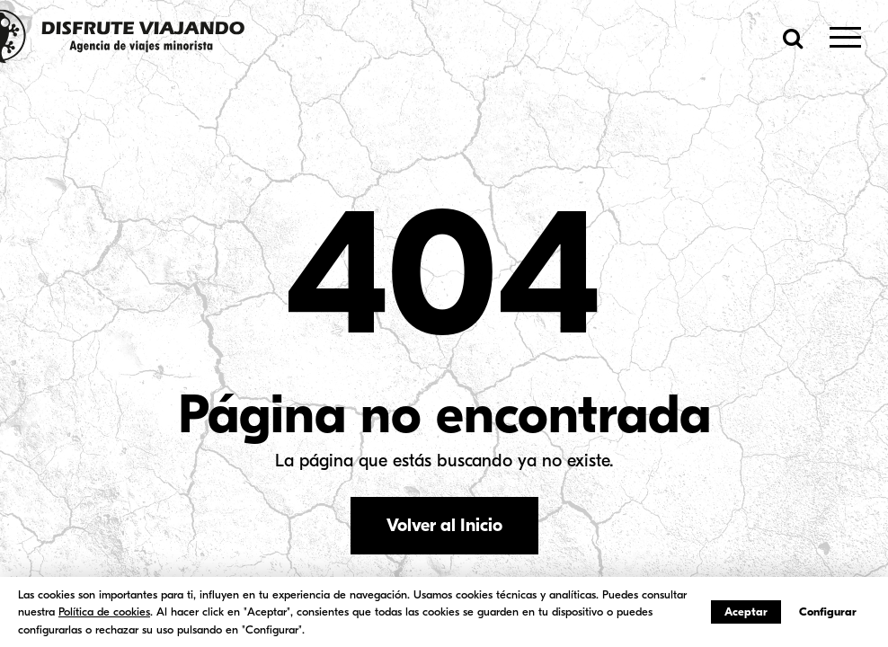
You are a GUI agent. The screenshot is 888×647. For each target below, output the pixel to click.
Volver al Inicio (444, 525)
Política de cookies (104, 611)
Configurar (828, 611)
